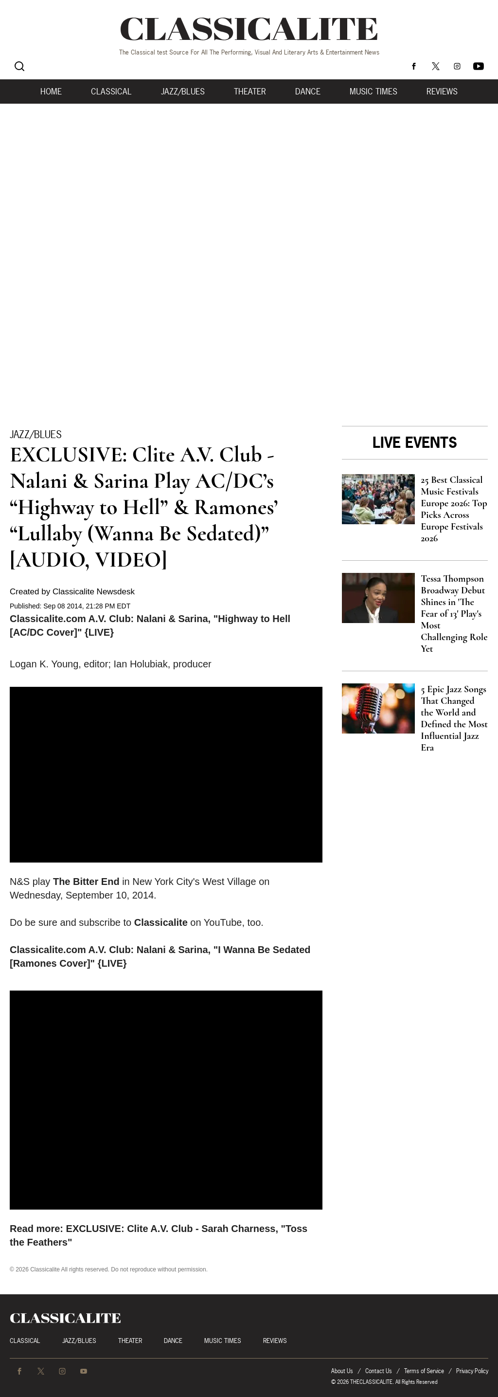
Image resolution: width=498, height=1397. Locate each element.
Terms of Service (424, 1371)
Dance (307, 91)
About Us (342, 1371)
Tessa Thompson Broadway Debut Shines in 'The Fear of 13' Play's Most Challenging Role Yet (454, 614)
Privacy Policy (472, 1371)
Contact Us (378, 1371)
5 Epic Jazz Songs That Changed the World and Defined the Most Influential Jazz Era (454, 718)
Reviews (442, 91)
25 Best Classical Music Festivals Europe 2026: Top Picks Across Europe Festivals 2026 (454, 509)
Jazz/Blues (183, 91)
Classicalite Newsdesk (94, 591)
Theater (250, 91)
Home (51, 91)
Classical (111, 91)
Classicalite (161, 922)
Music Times (373, 91)
